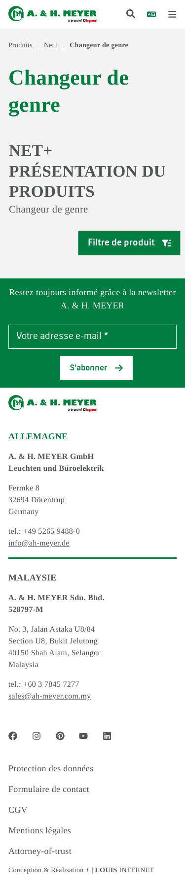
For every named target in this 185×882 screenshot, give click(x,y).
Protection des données (51, 768)
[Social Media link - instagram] (36, 735)
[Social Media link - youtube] (83, 735)
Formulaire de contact (48, 789)
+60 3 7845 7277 (51, 684)
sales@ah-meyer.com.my (49, 696)
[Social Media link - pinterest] (60, 735)
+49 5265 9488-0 (51, 531)
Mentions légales (39, 830)
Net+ (51, 45)
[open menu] (172, 14)
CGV (18, 810)
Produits (20, 45)
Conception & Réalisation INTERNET (81, 870)
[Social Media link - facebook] (12, 735)
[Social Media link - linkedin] (107, 735)
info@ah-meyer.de (39, 543)
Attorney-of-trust (40, 851)
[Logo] (52, 14)
